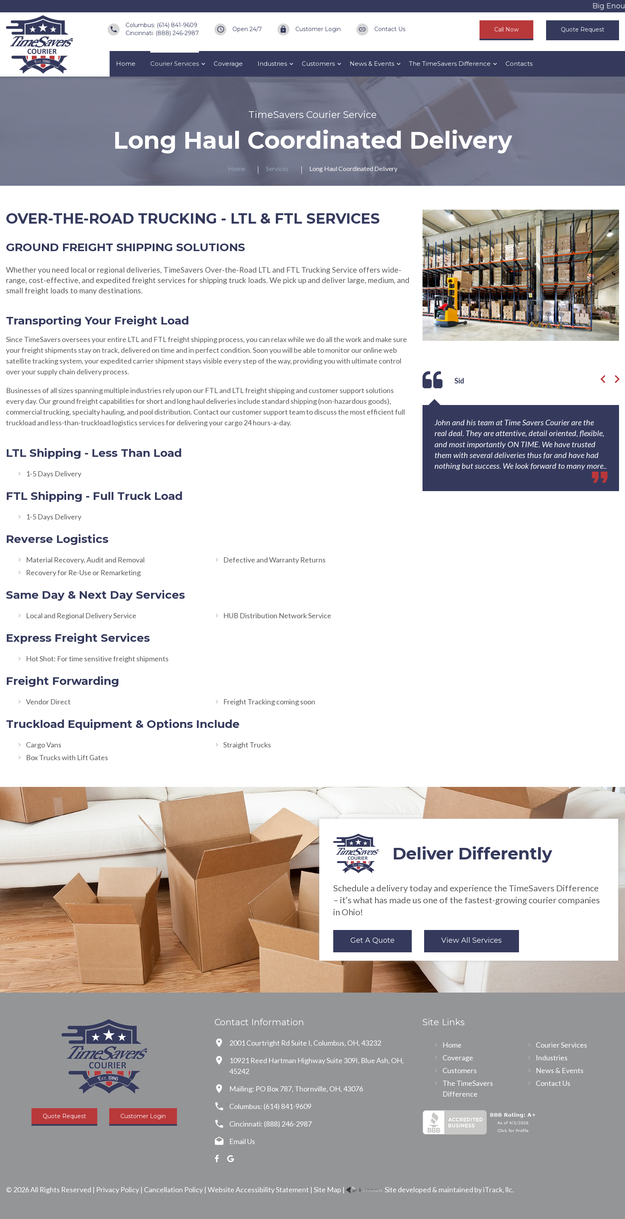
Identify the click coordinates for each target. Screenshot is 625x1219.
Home (126, 63)
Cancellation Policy (173, 1189)
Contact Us (389, 29)
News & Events (372, 63)
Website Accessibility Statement (258, 1189)
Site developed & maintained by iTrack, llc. (430, 1189)
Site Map (327, 1189)
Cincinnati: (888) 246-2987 (162, 33)
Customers (318, 63)
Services (277, 168)
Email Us (242, 1141)
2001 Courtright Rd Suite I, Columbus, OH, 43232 (305, 1042)
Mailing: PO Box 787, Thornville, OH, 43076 (296, 1088)
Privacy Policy (117, 1189)
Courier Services (174, 63)
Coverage (228, 63)
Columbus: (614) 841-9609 (161, 25)
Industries (272, 63)
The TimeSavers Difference (450, 63)
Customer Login (318, 29)
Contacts (519, 63)
